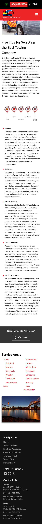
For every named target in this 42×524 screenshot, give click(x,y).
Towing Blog (8, 459)
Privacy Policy (9, 463)
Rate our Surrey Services (13, 499)
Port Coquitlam (32, 378)
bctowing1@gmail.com (12, 496)
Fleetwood (10, 378)
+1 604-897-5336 (12, 493)
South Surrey (11, 382)
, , (15, 488)
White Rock (31, 367)
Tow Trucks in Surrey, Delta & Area (11, 18)
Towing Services (10, 445)
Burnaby (29, 382)
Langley (29, 363)
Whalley (9, 375)
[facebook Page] (5, 473)
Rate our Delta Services (13, 518)
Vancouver (30, 375)
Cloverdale (10, 371)
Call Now (21, 337)
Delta (5, 386)
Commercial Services (12, 452)
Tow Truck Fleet (10, 456)
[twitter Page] (14, 473)
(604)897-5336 (19, 4)
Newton (9, 367)
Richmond (30, 371)
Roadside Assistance (12, 449)
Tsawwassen (31, 359)
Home (6, 442)
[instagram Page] (9, 473)
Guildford (10, 363)
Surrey (6, 359)
